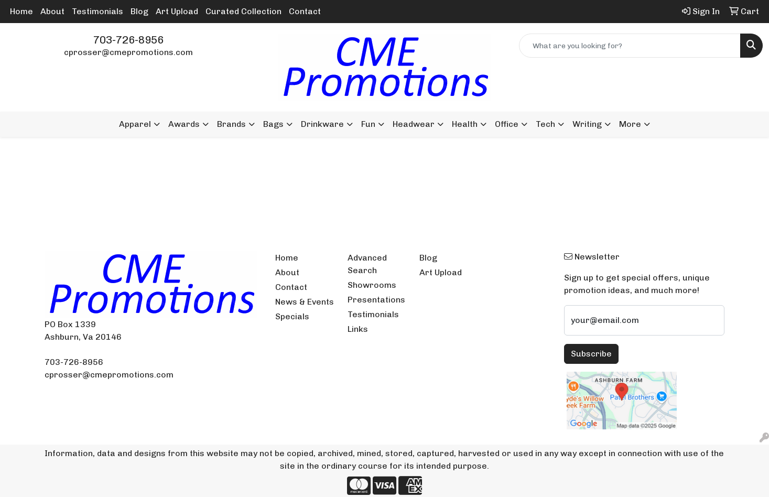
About (52, 11)
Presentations (376, 300)
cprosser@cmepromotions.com (128, 52)
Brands (231, 124)
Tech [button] (545, 124)
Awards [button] (184, 124)
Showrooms (372, 285)
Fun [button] (368, 124)
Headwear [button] (414, 124)
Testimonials (97, 11)
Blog (139, 11)
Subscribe (591, 354)
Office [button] (506, 124)
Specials (292, 316)
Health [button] (465, 124)
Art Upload (177, 11)
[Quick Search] (630, 46)
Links (358, 329)
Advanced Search (367, 264)
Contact (305, 11)
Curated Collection (243, 11)
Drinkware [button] (322, 124)
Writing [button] (587, 124)
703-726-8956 (128, 40)
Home (21, 11)
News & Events (304, 302)
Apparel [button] (135, 124)
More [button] (630, 124)
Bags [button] (273, 124)
